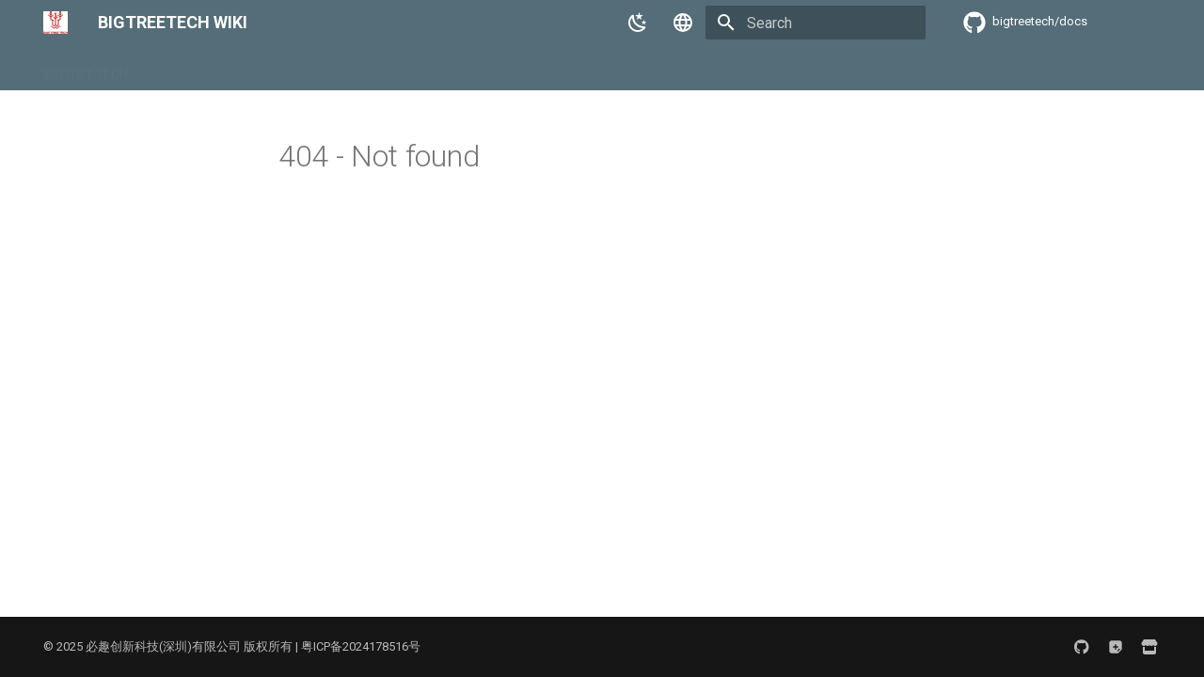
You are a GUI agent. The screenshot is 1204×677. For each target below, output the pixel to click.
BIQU (165, 68)
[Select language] (683, 22)
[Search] (815, 22)
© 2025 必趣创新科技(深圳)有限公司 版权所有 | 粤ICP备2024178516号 (231, 646)
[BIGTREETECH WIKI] (55, 22)
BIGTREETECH (85, 68)
